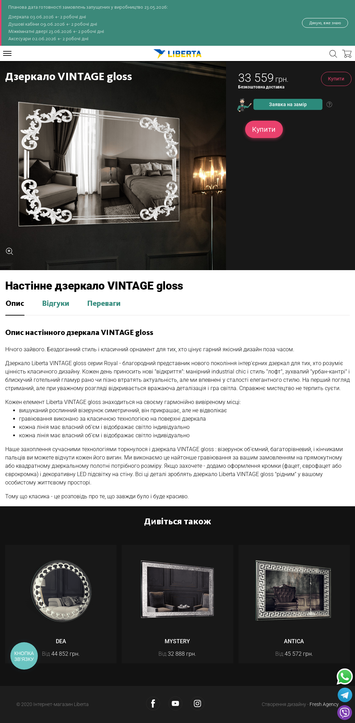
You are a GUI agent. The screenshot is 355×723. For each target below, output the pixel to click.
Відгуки (55, 304)
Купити (336, 78)
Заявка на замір (288, 104)
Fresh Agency (324, 704)
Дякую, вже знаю (325, 22)
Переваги (104, 304)
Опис (15, 304)
